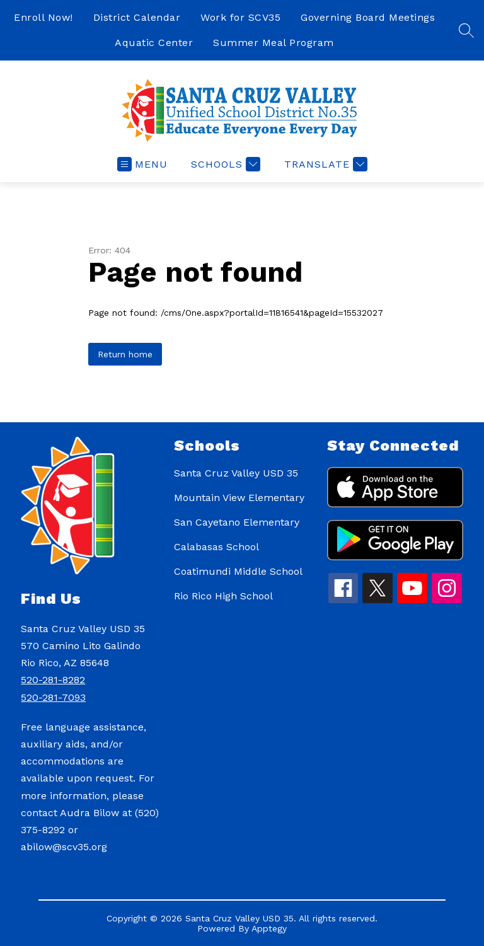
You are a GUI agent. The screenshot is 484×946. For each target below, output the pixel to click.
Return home (125, 354)
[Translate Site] (324, 164)
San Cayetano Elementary (236, 522)
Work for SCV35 (240, 17)
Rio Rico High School (223, 596)
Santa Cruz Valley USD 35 (236, 473)
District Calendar (137, 17)
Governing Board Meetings (368, 17)
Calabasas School (216, 547)
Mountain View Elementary (239, 498)
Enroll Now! (43, 17)
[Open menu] (142, 164)
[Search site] (466, 30)
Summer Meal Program (273, 43)
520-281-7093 (53, 697)
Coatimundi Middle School (238, 571)
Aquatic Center (154, 43)
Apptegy (269, 928)
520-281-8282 (53, 680)
